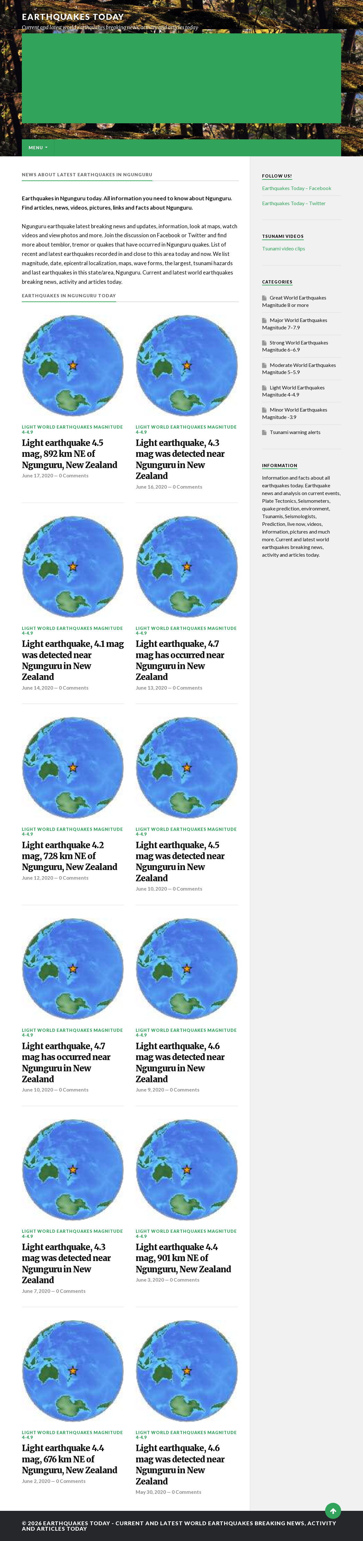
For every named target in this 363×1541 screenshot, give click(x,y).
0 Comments (73, 475)
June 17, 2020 (37, 475)
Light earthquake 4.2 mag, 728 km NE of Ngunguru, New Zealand (69, 856)
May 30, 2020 (151, 1492)
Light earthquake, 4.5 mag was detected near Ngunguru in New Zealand (180, 862)
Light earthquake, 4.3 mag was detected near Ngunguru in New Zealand (180, 459)
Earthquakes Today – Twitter (294, 203)
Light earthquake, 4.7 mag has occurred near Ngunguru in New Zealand (180, 660)
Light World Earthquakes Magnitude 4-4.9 (72, 429)
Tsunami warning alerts (295, 432)
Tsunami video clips (283, 248)
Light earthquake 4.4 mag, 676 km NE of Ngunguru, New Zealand (69, 1459)
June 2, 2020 (36, 1481)
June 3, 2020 (150, 1280)
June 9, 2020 (150, 1090)
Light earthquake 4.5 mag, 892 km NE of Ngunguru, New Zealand (69, 454)
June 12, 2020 (37, 878)
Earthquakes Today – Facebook (296, 188)
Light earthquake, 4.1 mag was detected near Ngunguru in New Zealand (73, 660)
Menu (36, 147)
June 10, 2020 (151, 889)
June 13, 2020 (151, 688)
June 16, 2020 (151, 487)
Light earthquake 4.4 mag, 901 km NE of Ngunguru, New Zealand (183, 1258)
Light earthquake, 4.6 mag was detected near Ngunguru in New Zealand (180, 1062)
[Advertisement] (181, 78)
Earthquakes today (73, 17)
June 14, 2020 (37, 688)
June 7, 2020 (36, 1291)
